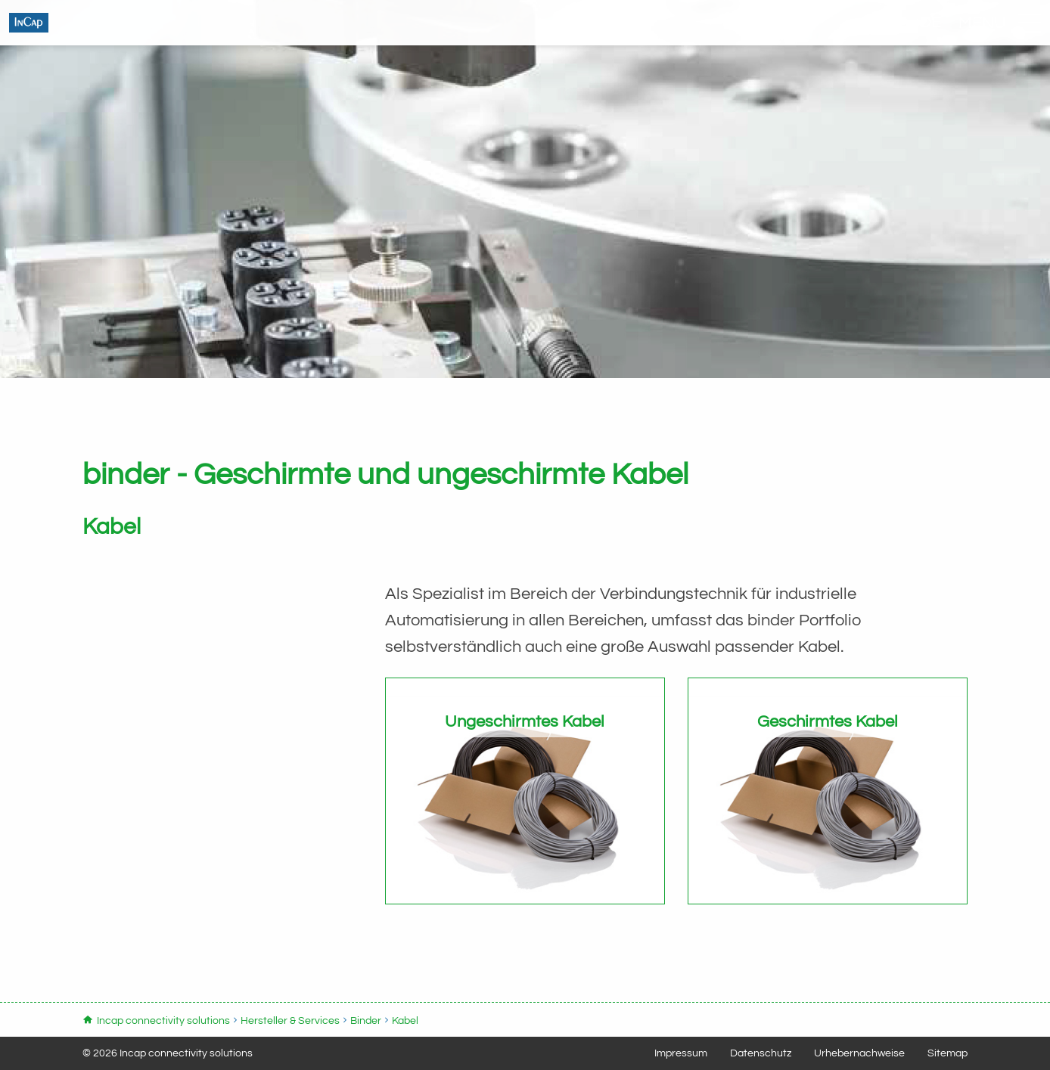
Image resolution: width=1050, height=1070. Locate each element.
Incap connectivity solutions (170, 41)
